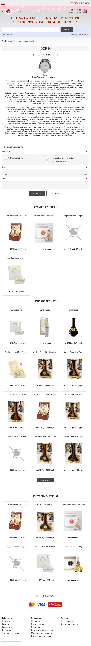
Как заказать (67, 621)
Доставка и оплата (70, 624)
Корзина (85, 12)
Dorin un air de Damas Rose (45, 216)
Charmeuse (73, 310)
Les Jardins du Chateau (59, 161)
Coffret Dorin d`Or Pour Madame (16, 437)
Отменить (54, 193)
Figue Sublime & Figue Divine (61, 158)
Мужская (46, 55)
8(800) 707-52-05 (75, 12)
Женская (36, 55)
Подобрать (36, 193)
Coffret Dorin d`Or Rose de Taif (45, 437)
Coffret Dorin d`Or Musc (73, 394)
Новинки (35, 621)
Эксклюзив (36, 627)
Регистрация (76, 3)
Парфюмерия (7, 41)
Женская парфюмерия (27, 17)
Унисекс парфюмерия (28, 22)
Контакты (6, 630)
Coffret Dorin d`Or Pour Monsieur (45, 504)
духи (51, 185)
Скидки (5, 624)
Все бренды (7, 35)
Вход (87, 3)
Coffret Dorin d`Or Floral (73, 352)
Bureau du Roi (16, 310)
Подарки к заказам (10, 633)
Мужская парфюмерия (62, 17)
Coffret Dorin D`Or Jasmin (19, 158)
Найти (66, 29)
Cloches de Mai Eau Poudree (17, 352)
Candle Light (45, 310)
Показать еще (45, 480)
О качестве (6, 627)
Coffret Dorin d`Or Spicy (73, 437)
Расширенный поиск (80, 35)
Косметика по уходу (62, 22)
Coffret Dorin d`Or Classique (45, 352)
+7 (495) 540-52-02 (74, 10)
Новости (5, 621)
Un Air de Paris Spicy (73, 547)
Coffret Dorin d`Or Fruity (17, 394)
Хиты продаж (37, 624)
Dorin (35, 41)
